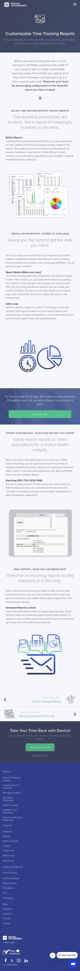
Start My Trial (40, 414)
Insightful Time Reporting (10, 811)
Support (7, 846)
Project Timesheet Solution (12, 779)
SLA (5, 893)
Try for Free (8, 850)
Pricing (6, 836)
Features (7, 831)
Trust (5, 872)
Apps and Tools (10, 841)
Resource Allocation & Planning (40, 714)
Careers (7, 923)
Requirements (10, 883)
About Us (7, 913)
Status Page (8, 855)
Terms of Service (11, 878)
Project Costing (10, 805)
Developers (8, 888)
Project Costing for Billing (40, 699)
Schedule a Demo (40, 755)
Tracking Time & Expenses (11, 786)
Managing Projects (12, 792)
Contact (7, 918)
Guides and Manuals (13, 867)
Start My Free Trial (40, 747)
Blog (5, 904)
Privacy (14, 872)
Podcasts (7, 909)
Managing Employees (8, 799)
